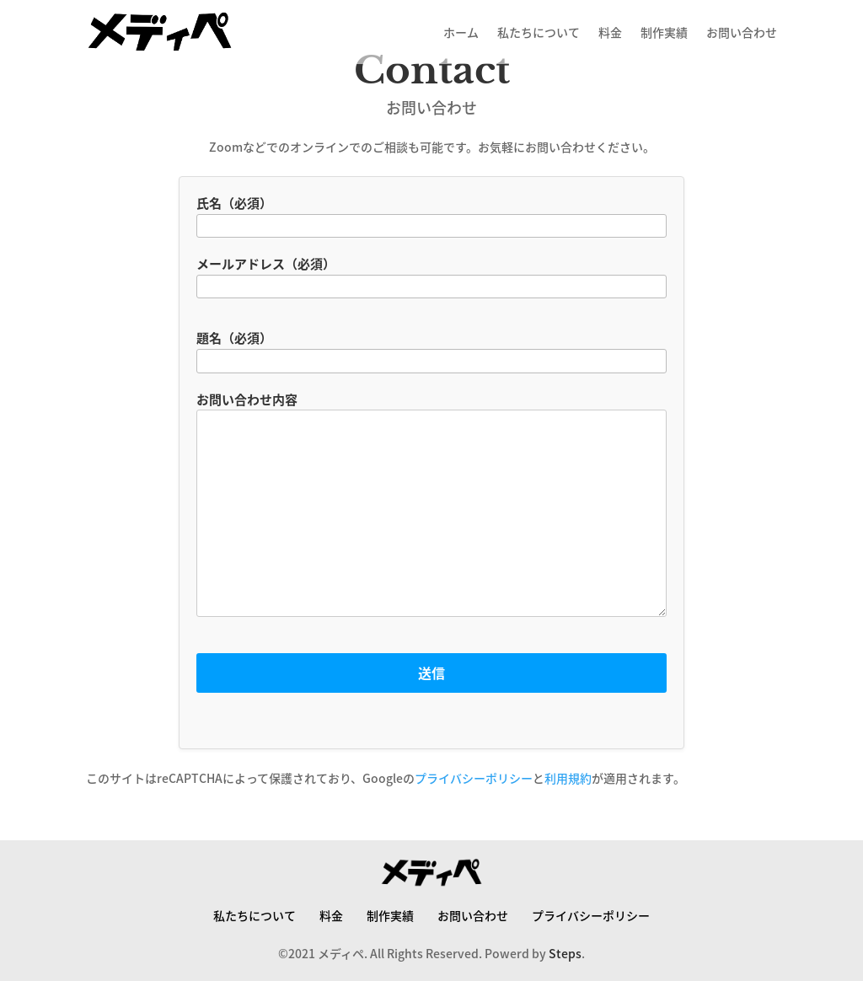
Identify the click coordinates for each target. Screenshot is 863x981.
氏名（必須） (431, 215)
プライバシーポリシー (474, 777)
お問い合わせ (741, 32)
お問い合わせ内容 (431, 512)
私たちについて (538, 32)
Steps (565, 953)
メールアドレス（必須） (431, 276)
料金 (610, 32)
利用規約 (568, 777)
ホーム (461, 32)
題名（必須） (431, 350)
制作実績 (664, 32)
